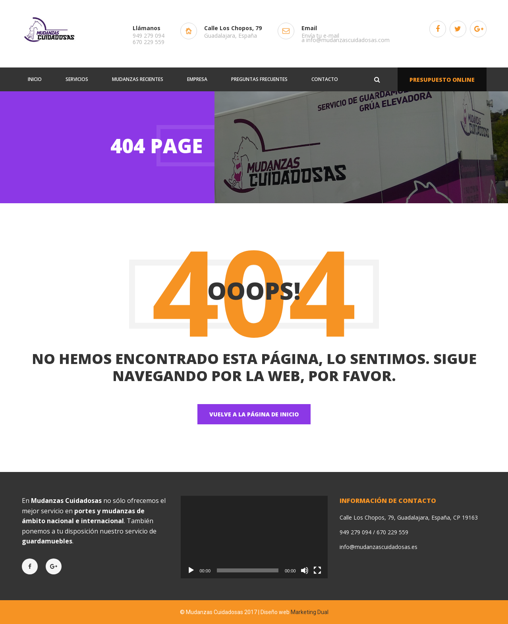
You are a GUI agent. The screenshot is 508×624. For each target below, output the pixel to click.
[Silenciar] (305, 570)
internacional (102, 520)
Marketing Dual (309, 612)
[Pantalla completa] (317, 570)
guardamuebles (47, 541)
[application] (254, 537)
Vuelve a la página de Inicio (254, 414)
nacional (60, 520)
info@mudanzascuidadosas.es (378, 547)
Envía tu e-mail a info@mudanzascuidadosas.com (345, 38)
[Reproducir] (191, 570)
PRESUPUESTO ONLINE (442, 79)
